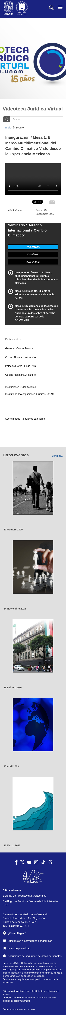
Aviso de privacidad (16, 948)
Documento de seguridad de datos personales (32, 955)
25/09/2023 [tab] (33, 247)
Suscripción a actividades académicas (27, 940)
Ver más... (57, 455)
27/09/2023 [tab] (33, 261)
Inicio (8, 127)
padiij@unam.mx (22, 1000)
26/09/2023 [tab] (33, 254)
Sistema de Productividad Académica (24, 895)
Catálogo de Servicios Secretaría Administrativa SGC (30, 903)
